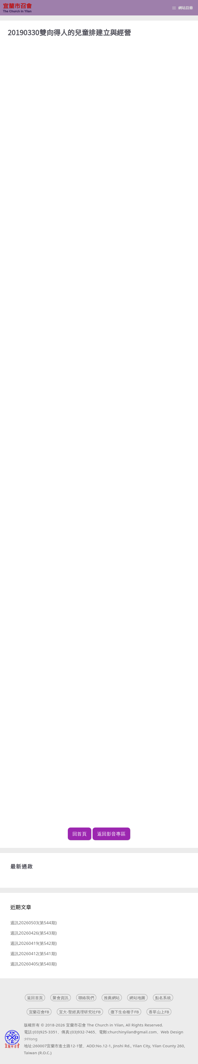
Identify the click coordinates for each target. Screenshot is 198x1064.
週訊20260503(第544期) (33, 923)
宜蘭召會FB (39, 1011)
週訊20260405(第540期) (33, 964)
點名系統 (163, 997)
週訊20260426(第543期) (33, 933)
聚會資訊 (60, 997)
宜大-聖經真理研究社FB (80, 1011)
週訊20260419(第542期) (33, 943)
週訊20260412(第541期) (33, 953)
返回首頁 (35, 997)
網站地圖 (137, 997)
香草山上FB (159, 1011)
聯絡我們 (86, 997)
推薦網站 (112, 997)
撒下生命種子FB (125, 1011)
